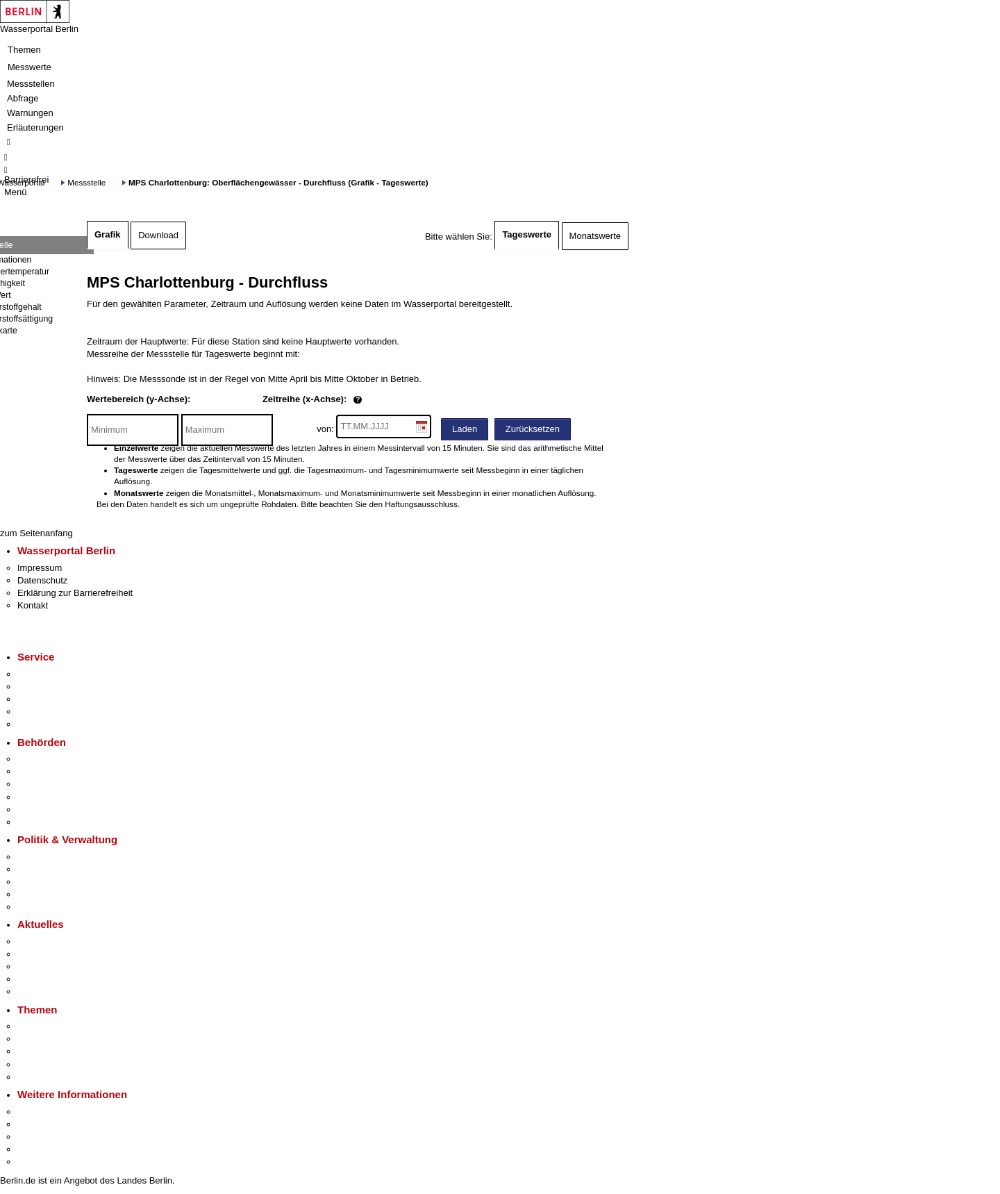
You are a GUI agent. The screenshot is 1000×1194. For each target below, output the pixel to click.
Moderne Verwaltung (58, 1051)
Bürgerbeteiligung (52, 882)
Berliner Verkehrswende (65, 1039)
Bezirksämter (43, 784)
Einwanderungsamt (55, 822)
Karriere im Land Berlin (63, 869)
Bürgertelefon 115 (53, 699)
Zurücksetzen (533, 429)
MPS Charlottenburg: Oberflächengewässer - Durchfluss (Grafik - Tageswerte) (278, 182)
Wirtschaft (37, 1136)
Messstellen (31, 83)
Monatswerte (595, 236)
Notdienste (38, 711)
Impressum (39, 568)
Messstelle (86, 182)
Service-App (42, 674)
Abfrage (23, 98)
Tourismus (37, 1124)
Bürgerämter (42, 797)
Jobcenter (37, 809)
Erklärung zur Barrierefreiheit (75, 593)
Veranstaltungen (50, 966)
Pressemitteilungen (55, 941)
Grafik (107, 234)
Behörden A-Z (45, 759)
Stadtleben (38, 1149)
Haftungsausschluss (421, 503)
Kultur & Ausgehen (54, 1111)
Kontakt (32, 605)
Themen (24, 49)
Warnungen (30, 113)
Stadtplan (36, 1161)
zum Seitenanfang (36, 533)
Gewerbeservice (50, 724)
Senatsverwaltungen (58, 771)
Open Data (39, 894)
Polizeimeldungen (53, 954)
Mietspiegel (40, 1064)
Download (158, 235)
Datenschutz (42, 580)
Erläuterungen (35, 127)
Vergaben (36, 907)
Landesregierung (51, 857)
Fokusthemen (44, 1026)
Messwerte (29, 67)
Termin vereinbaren (55, 686)
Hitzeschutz (40, 991)
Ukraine (33, 979)
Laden (464, 429)
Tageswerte (526, 234)
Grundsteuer (42, 1077)
